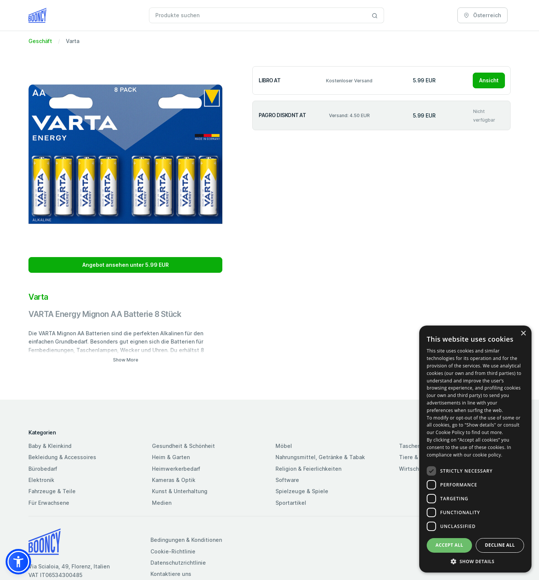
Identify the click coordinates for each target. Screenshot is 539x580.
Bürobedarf (42, 468)
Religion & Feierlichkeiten (308, 468)
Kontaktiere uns (170, 574)
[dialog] (475, 449)
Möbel (283, 446)
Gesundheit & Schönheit (183, 446)
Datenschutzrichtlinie (178, 562)
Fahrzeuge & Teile (52, 491)
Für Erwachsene (48, 503)
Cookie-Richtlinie (172, 551)
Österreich (482, 15)
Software (287, 480)
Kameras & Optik (173, 480)
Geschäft (40, 41)
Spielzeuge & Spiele (301, 491)
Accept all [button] (449, 545)
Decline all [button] (500, 545)
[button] (18, 562)
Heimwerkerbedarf (176, 468)
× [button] (523, 333)
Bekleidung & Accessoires (62, 457)
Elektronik (41, 480)
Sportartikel (290, 503)
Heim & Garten (171, 457)
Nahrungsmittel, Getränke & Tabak (320, 457)
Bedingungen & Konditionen (186, 540)
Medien (161, 503)
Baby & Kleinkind (49, 446)
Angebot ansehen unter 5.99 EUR (125, 265)
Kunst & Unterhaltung (179, 491)
